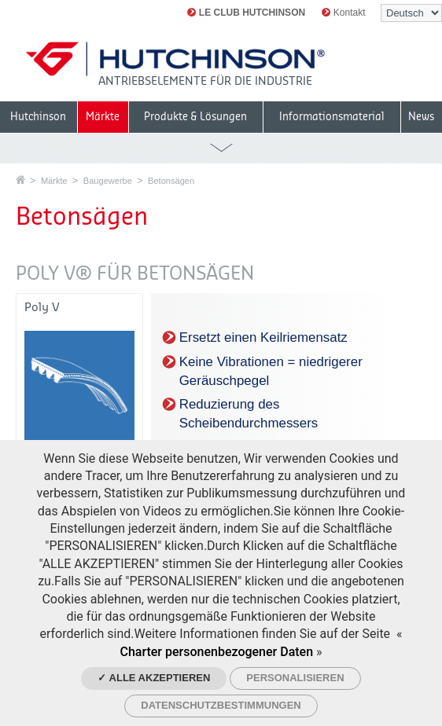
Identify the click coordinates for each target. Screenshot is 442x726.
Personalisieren (295, 678)
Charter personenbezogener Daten (216, 651)
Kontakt (343, 12)
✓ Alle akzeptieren (154, 678)
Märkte (54, 180)
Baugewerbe (107, 180)
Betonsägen (171, 180)
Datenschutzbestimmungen (220, 705)
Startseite (20, 179)
